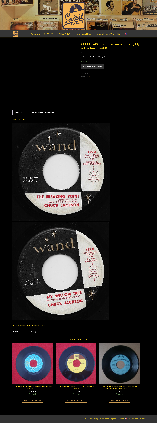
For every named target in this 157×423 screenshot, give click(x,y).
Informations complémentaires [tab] (41, 112)
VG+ (89, 76)
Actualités (84, 34)
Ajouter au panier (92, 67)
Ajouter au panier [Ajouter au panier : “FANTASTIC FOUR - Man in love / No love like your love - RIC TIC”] (32, 400)
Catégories (64, 34)
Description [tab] (19, 112)
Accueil (35, 34)
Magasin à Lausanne (107, 34)
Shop (47, 34)
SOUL (91, 73)
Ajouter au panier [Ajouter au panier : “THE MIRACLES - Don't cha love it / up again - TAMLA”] (76, 400)
